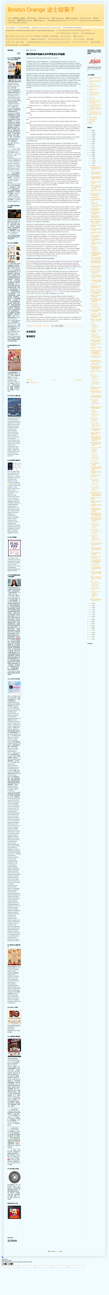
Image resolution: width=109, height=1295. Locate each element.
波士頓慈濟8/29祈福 (95, 313)
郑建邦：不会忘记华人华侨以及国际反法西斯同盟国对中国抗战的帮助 (95, 438)
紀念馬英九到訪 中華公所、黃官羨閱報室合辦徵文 (95, 187)
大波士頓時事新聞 (10, 27)
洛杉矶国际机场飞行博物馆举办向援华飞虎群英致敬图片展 (95, 494)
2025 (90, 132)
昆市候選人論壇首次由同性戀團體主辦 (95, 341)
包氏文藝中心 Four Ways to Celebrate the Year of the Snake (46, 27)
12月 (91, 156)
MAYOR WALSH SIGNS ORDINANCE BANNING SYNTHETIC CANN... (95, 450)
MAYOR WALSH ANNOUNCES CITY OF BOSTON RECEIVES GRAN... (95, 305)
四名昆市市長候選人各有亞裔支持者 (95, 388)
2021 (90, 141)
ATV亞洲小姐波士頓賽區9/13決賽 (95, 206)
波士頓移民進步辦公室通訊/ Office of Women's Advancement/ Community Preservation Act (48, 42)
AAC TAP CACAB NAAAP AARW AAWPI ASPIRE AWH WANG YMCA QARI (73, 30)
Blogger (57, 1251)
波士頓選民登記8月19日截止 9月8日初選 (95, 361)
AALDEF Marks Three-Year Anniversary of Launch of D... (94, 457)
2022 (90, 139)
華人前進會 (91, 98)
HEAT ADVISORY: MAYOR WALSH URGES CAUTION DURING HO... (95, 425)
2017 (90, 150)
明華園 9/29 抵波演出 (95, 289)
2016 (90, 152)
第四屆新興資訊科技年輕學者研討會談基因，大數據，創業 (95, 515)
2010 (90, 628)
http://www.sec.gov (68, 268)
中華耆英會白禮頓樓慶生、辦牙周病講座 (95, 281)
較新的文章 (29, 379)
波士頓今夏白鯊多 (94, 565)
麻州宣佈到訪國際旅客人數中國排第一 (95, 292)
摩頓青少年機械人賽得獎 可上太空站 (95, 222)
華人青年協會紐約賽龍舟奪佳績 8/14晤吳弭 (95, 573)
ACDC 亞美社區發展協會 (23, 27)
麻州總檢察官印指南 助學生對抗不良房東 (95, 169)
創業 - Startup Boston (66, 36)
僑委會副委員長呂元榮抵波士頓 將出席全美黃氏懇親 (95, 300)
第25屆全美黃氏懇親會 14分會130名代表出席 (95, 277)
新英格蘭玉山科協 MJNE (95, 107)
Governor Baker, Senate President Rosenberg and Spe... (95, 383)
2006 (90, 636)
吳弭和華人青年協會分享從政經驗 (95, 296)
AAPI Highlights (94, 461)
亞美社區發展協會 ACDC (95, 92)
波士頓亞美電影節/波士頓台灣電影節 (72, 27)
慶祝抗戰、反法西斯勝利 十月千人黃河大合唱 (95, 321)
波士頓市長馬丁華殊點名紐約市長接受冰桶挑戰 (95, 468)
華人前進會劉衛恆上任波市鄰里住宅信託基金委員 (95, 510)
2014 (90, 619)
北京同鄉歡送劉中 (94, 364)
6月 (91, 605)
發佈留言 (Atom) (34, 382)
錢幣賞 (90, 123)
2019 (90, 145)
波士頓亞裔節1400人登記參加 (95, 464)
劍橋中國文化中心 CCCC (95, 100)
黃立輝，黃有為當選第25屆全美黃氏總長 (95, 258)
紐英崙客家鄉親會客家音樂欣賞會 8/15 (95, 600)
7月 (91, 603)
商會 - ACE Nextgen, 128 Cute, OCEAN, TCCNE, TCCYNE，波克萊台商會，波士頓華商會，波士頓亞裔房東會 (32, 36)
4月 (91, 610)
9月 (91, 163)
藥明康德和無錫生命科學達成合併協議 (95, 407)
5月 (91, 607)
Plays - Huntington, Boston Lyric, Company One (68, 33)
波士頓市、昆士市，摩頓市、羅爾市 (15, 42)
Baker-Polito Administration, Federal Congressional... (95, 377)
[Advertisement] (14, 1228)
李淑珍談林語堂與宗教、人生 (95, 476)
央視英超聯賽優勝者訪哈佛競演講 (95, 316)
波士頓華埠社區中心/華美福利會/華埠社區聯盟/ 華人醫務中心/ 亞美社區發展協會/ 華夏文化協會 (30, 30)
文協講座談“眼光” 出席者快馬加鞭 (95, 216)
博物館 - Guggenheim (78, 36)
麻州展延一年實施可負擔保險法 (95, 502)
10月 (91, 161)
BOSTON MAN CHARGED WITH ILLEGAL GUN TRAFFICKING (95, 584)
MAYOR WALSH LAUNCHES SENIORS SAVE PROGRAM (94, 248)
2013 (90, 621)
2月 (91, 614)
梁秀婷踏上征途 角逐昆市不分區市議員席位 (95, 392)
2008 (90, 632)
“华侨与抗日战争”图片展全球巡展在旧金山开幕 (95, 444)
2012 (90, 623)
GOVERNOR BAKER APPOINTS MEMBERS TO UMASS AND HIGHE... (95, 594)
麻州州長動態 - (90, 39)
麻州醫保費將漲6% (94, 197)
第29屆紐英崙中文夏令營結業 (95, 553)
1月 (91, 616)
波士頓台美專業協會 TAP (95, 105)
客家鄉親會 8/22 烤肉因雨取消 (95, 331)
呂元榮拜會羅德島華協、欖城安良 (95, 236)
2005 (90, 639)
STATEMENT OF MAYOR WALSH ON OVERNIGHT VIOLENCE (95, 531)
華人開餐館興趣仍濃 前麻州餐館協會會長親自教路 (95, 254)
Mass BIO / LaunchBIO (78, 39)
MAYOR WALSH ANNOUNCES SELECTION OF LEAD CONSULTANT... (95, 481)
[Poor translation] (11, 1264)
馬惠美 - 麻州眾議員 (95, 42)
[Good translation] (5, 1264)
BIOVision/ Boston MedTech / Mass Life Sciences (59, 39)
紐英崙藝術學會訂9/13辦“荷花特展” (95, 194)
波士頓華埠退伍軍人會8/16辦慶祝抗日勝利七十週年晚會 (95, 561)
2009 (90, 630)
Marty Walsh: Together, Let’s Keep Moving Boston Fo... (94, 326)
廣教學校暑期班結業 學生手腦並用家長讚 (95, 263)
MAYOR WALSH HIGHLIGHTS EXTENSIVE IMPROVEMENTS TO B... (95, 402)
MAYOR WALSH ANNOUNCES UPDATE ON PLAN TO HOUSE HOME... (95, 336)
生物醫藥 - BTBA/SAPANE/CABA (38, 39)
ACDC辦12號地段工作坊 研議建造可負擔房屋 (95, 569)
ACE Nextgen (92, 84)
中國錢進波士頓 (94, 203)
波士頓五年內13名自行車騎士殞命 (95, 557)
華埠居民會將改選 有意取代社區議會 (95, 266)
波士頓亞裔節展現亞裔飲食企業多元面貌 (95, 396)
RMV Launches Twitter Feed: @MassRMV (94, 419)
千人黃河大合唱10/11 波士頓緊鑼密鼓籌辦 (95, 173)
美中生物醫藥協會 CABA (95, 112)
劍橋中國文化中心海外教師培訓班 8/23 (95, 286)
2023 (90, 137)
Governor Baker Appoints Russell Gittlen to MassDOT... (95, 488)
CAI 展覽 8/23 (93, 284)
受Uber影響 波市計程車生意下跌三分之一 (95, 357)
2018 (90, 148)
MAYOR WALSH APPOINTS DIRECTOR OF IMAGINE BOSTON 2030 (95, 538)
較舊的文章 (78, 379)
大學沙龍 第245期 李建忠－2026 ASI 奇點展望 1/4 (18, 45)
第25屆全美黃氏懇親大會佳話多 (95, 272)
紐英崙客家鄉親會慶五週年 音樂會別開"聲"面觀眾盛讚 (95, 352)
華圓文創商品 (92, 121)
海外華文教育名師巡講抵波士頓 (95, 229)
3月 (91, 612)
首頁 (54, 379)
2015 (90, 154)
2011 (90, 625)
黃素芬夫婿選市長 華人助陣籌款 (95, 213)
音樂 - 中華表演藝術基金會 (88, 33)
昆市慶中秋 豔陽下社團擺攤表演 (95, 433)
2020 (90, 143)
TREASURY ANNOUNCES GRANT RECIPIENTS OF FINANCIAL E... (94, 413)
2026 (90, 130)
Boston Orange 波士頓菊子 (41, 9)
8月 (91, 165)
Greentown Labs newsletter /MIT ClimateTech (17, 39)
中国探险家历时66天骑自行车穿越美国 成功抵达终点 (95, 520)
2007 (90, 634)
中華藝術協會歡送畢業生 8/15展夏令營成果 (95, 549)
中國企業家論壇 (93, 119)
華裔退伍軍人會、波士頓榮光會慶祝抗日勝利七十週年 (95, 368)
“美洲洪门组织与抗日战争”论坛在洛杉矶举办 (95, 578)
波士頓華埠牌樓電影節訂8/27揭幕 (95, 310)
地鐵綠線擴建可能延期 (95, 219)
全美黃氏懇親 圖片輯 (95, 269)
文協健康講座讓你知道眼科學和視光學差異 (95, 178)
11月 (91, 158)
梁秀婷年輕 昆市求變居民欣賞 (95, 344)
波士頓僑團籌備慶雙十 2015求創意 (95, 430)
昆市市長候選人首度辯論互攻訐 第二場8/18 (95, 544)
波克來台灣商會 (93, 117)
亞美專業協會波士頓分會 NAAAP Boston (95, 102)
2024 (90, 135)
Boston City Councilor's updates (80, 42)
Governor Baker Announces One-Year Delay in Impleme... (95, 525)
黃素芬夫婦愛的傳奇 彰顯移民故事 (95, 209)
